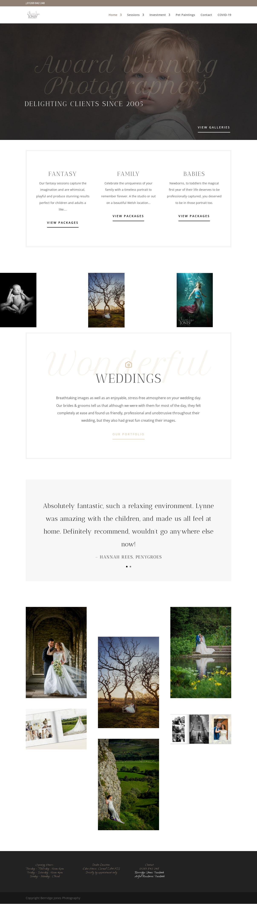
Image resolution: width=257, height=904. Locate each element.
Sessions (133, 15)
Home (113, 15)
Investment (157, 15)
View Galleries (214, 127)
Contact (206, 15)
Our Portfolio (128, 434)
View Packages (63, 223)
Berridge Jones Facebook (149, 873)
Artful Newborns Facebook (149, 876)
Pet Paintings (185, 15)
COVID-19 (224, 15)
